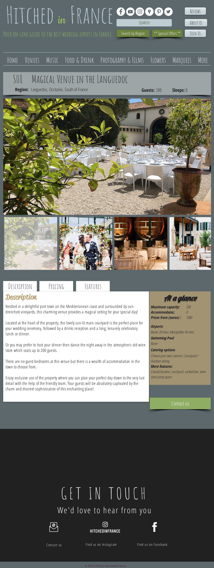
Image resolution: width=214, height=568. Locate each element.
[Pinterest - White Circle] (159, 11)
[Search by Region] (133, 33)
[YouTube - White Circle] (130, 11)
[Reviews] (195, 11)
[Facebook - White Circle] (121, 11)
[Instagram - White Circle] (140, 11)
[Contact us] (180, 403)
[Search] (144, 22)
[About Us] (196, 22)
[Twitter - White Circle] (168, 11)
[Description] (20, 286)
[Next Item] (203, 156)
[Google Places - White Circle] (149, 11)
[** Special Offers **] (167, 33)
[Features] (93, 286)
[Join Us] (195, 33)
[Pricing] (56, 286)
